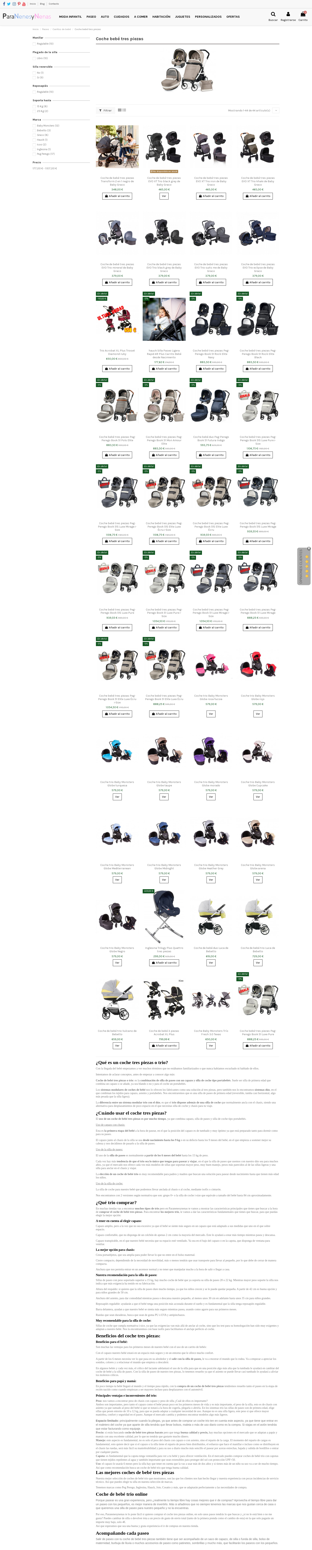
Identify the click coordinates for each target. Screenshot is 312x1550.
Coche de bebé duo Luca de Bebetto (211, 949)
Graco (42, 134)
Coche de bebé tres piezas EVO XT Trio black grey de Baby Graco (164, 181)
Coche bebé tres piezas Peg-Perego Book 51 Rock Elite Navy (211, 354)
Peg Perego (46, 153)
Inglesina (44, 149)
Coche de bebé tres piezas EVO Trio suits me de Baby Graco (211, 268)
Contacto (54, 3)
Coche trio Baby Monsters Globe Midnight (164, 866)
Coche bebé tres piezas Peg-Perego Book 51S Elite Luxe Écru (211, 527)
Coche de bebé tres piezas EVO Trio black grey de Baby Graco (164, 268)
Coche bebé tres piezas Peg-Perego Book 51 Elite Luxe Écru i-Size (117, 699)
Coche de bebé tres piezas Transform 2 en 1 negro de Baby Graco (117, 181)
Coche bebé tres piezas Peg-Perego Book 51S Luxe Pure (117, 611)
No (40, 72)
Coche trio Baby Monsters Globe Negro (117, 949)
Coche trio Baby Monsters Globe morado (211, 783)
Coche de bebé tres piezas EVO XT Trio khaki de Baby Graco (258, 181)
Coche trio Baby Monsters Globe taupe (164, 783)
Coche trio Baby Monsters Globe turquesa (117, 783)
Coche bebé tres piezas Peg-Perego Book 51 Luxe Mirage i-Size (211, 613)
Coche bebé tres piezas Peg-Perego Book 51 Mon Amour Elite (164, 440)
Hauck (42, 139)
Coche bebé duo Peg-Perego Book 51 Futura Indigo (211, 438)
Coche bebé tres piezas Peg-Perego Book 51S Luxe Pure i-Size (258, 440)
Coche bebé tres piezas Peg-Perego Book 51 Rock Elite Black (258, 354)
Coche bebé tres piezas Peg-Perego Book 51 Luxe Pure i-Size (164, 613)
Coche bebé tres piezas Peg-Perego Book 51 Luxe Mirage (258, 611)
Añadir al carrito (117, 196)
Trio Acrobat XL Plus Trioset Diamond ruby (117, 352)
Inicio (33, 3)
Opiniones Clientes (301, 566)
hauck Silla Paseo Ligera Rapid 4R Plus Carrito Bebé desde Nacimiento (164, 354)
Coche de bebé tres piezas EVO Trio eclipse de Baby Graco (258, 268)
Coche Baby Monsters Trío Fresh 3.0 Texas (211, 1032)
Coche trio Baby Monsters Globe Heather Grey (211, 866)
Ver (164, 196)
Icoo (41, 144)
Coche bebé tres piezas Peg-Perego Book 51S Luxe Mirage (258, 525)
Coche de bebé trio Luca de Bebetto (258, 949)
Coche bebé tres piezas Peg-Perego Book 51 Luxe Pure (258, 1032)
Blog (42, 3)
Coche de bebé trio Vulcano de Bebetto (117, 1032)
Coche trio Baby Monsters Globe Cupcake (258, 783)
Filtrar (105, 110)
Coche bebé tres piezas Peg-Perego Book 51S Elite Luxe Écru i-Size (164, 527)
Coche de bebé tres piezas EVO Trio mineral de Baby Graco (117, 268)
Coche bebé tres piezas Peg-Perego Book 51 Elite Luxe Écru (164, 697)
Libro (42, 58)
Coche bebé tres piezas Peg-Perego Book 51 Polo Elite (117, 438)
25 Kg (42, 111)
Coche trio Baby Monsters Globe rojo (258, 697)
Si (40, 77)
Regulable (45, 43)
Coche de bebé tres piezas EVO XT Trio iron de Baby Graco (211, 181)
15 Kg (42, 106)
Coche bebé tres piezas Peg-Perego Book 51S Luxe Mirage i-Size (117, 527)
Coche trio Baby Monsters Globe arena (258, 866)
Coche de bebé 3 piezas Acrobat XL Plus (164, 1032)
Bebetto (44, 130)
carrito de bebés (197, 1347)
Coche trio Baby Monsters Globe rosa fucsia (211, 697)
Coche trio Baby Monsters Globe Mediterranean (117, 866)
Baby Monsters (48, 125)
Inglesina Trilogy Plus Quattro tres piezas (164, 949)
